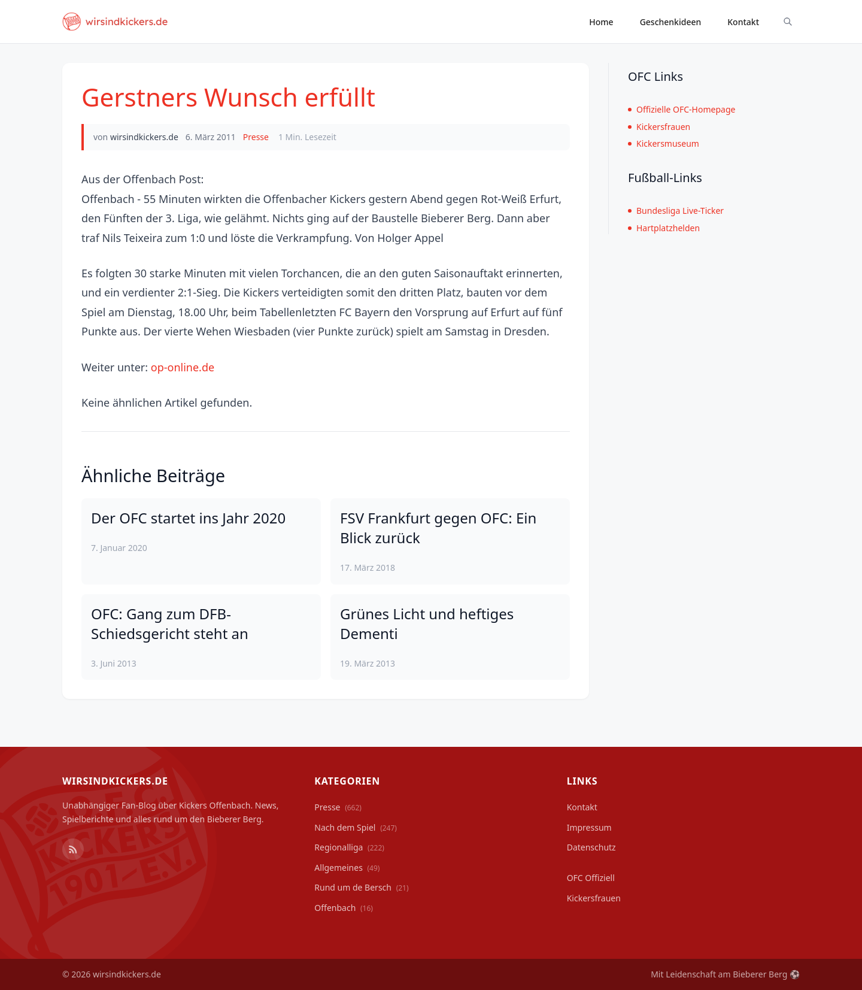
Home (601, 22)
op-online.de (182, 367)
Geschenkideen (671, 22)
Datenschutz (591, 847)
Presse (256, 137)
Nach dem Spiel (355, 827)
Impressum (589, 827)
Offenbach (343, 907)
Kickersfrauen (659, 126)
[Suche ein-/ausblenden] (788, 21)
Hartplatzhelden (664, 228)
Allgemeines (347, 867)
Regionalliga (349, 847)
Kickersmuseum (663, 143)
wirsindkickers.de (144, 137)
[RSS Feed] (73, 849)
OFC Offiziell (591, 877)
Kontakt (743, 22)
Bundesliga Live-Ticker (676, 210)
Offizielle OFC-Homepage (681, 109)
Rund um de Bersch (361, 887)
